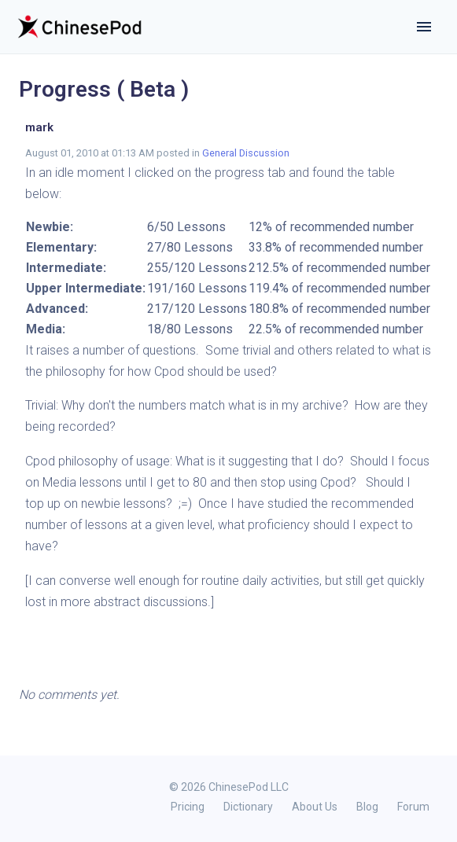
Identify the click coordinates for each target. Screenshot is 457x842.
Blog (367, 806)
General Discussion (245, 153)
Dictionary (248, 806)
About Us (314, 806)
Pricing (188, 806)
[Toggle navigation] (424, 26)
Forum (413, 806)
